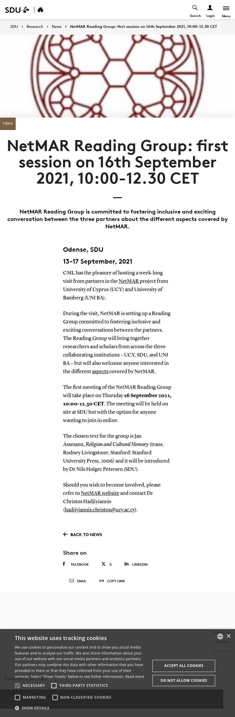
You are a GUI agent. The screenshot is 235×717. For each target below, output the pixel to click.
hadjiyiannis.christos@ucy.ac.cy (100, 510)
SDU (14, 26)
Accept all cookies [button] (183, 665)
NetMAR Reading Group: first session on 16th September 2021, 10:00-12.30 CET (143, 27)
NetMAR (129, 281)
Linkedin (136, 564)
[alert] (117, 673)
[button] (17, 686)
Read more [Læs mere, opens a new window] (134, 676)
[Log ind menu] (210, 9)
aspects (100, 371)
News (57, 27)
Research (35, 27)
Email (77, 581)
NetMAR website (100, 493)
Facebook (76, 564)
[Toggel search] (195, 9)
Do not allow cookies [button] (184, 680)
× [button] (228, 636)
